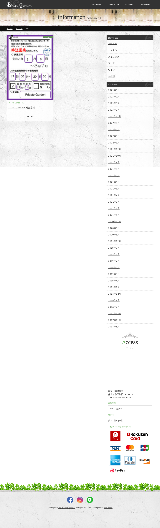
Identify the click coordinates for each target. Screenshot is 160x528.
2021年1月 (114, 215)
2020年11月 (114, 221)
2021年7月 (114, 175)
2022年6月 (114, 129)
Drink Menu (113, 4)
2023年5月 (114, 109)
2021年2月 (114, 208)
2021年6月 (114, 182)
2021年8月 (114, 169)
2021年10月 (114, 155)
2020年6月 (114, 234)
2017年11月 (114, 320)
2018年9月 (114, 300)
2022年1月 (114, 142)
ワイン (111, 69)
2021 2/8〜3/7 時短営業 (21, 107)
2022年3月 (114, 136)
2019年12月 (114, 241)
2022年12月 (114, 116)
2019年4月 (114, 280)
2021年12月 (114, 149)
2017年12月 (114, 313)
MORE (30, 116)
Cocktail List (145, 4)
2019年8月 (114, 254)
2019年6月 (114, 267)
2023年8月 (114, 90)
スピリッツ (113, 56)
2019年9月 (114, 247)
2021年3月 (114, 201)
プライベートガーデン (66, 507)
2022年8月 (114, 123)
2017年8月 (114, 326)
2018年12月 (114, 293)
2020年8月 (114, 228)
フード (111, 63)
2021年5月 (114, 188)
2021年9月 (114, 162)
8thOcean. (108, 507)
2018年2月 (114, 307)
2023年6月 (114, 103)
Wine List (129, 4)
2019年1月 (114, 287)
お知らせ (48, 37)
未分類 (111, 76)
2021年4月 (114, 195)
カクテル (112, 50)
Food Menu (97, 4)
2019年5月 (114, 274)
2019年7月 (114, 261)
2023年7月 (114, 96)
